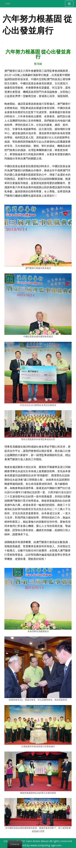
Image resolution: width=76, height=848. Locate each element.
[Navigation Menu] (69, 4)
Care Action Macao (37, 841)
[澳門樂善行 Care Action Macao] (6, 3)
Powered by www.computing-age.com (38, 845)
